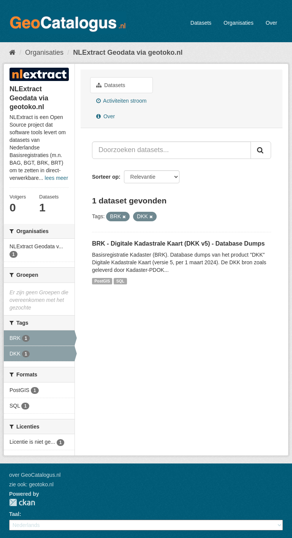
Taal (14, 514)
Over (271, 23)
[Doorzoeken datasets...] (171, 150)
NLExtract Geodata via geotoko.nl (127, 52)
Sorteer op (105, 177)
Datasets (200, 23)
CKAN (22, 502)
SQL (120, 281)
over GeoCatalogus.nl (34, 475)
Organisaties (239, 23)
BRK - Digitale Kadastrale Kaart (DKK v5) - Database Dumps (178, 243)
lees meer (56, 178)
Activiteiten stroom (121, 101)
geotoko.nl (41, 484)
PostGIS (102, 281)
